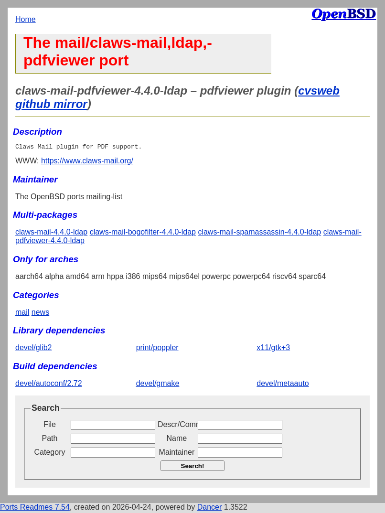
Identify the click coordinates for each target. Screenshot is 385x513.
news (40, 314)
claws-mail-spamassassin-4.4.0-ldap (259, 233)
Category (49, 453)
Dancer (209, 508)
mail (22, 314)
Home (25, 19)
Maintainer (177, 453)
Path (50, 440)
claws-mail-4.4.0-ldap (51, 233)
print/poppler (157, 349)
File (49, 426)
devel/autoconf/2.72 (48, 385)
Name (177, 440)
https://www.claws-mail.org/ (87, 162)
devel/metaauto (283, 385)
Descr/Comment (177, 426)
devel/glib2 (33, 349)
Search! (192, 467)
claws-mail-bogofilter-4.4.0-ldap (143, 233)
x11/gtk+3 (273, 349)
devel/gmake (158, 385)
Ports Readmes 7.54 (35, 508)
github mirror (51, 103)
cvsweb (319, 90)
